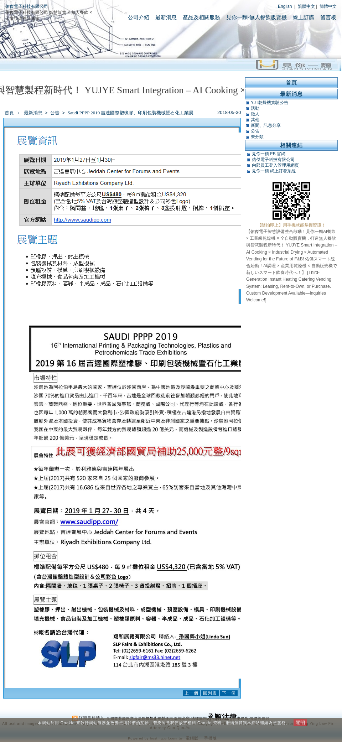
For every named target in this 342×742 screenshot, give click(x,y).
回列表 (210, 693)
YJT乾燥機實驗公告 (269, 102)
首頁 (9, 112)
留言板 (328, 17)
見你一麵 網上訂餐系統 (274, 170)
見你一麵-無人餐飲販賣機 (256, 17)
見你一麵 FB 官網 (268, 153)
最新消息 (166, 17)
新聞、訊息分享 (266, 125)
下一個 (229, 693)
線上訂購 (303, 17)
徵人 (255, 113)
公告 (55, 112)
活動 (255, 108)
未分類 (257, 136)
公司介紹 (138, 17)
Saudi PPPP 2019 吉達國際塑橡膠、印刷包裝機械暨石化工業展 (131, 112)
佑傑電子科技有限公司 (26, 6)
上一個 (191, 693)
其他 (255, 119)
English (285, 6)
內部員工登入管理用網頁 (275, 165)
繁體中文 (306, 6)
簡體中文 (328, 6)
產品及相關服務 (201, 17)
